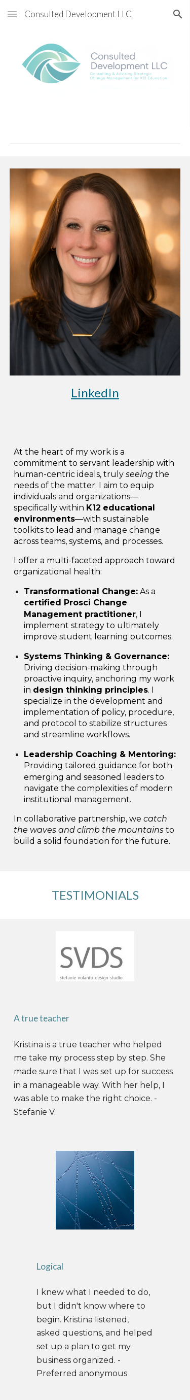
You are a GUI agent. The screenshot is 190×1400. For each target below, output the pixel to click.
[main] (95, 392)
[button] (12, 14)
